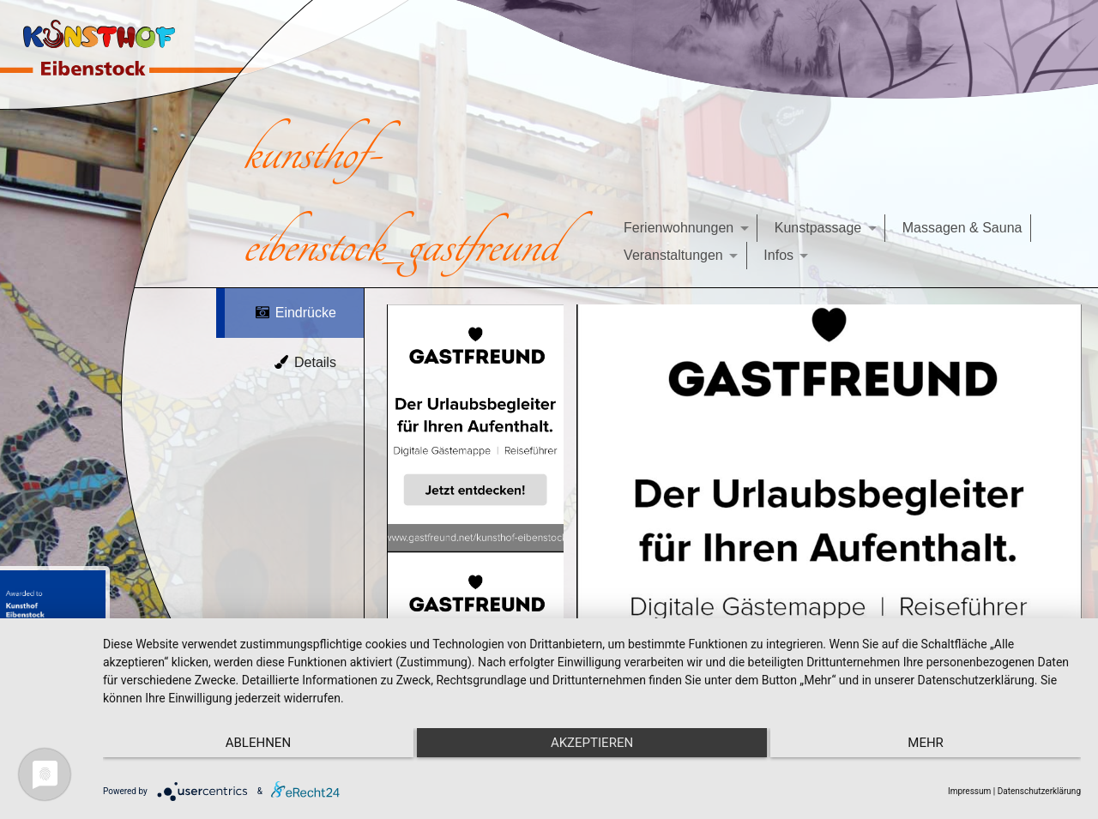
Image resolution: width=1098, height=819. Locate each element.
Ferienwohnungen (678, 227)
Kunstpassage (818, 227)
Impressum (969, 791)
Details (304, 362)
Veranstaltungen (673, 255)
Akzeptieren (592, 742)
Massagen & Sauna (962, 227)
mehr (935, 742)
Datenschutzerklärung (1039, 791)
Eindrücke (295, 312)
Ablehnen (248, 742)
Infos (778, 255)
